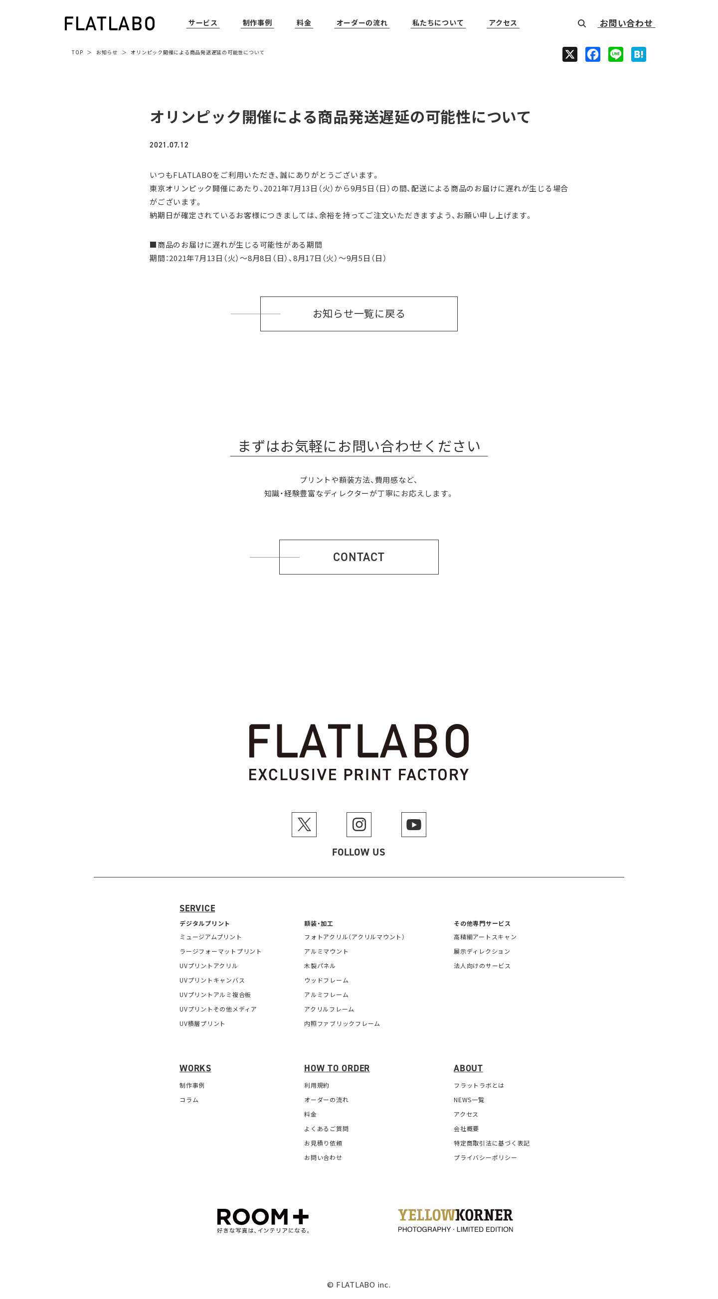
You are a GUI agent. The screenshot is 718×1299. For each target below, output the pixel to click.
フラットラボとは (479, 1085)
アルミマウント (326, 951)
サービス (203, 23)
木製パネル (320, 965)
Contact (358, 557)
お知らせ (107, 52)
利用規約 (317, 1085)
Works (195, 1068)
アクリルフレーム (329, 1009)
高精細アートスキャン (485, 936)
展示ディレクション (482, 951)
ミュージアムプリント (211, 936)
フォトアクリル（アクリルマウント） (354, 936)
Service (197, 908)
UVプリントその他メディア (218, 1009)
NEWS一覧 (469, 1099)
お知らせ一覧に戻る (359, 313)
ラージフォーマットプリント (221, 951)
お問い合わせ (626, 23)
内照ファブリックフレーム (342, 1023)
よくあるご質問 (326, 1128)
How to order (337, 1068)
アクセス (503, 23)
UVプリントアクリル (209, 965)
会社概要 (466, 1128)
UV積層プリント (203, 1023)
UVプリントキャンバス (212, 980)
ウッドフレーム (326, 980)
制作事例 (257, 23)
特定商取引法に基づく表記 (492, 1143)
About (468, 1068)
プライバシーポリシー (486, 1157)
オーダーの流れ (362, 23)
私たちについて (438, 23)
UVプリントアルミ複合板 (215, 994)
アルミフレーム (326, 994)
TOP (77, 52)
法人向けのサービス (482, 965)
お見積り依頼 (323, 1143)
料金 (304, 23)
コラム (189, 1099)
